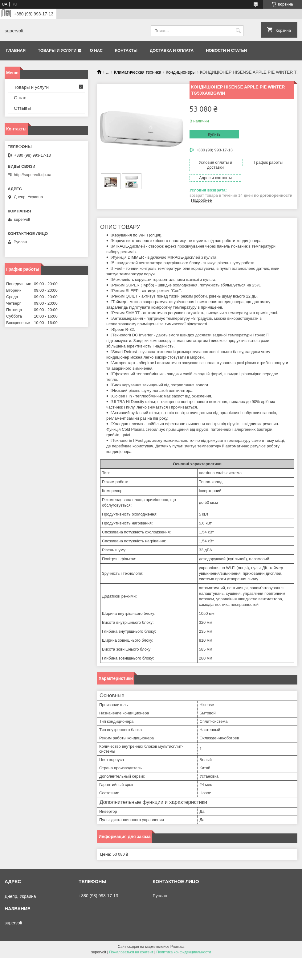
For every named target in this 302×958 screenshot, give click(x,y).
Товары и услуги (57, 50)
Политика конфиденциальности (183, 952)
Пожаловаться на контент (131, 952)
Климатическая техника (137, 72)
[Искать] (238, 30)
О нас (96, 50)
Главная (16, 50)
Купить (214, 134)
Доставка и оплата (172, 50)
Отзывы (22, 108)
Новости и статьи (226, 50)
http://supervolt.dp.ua (32, 174)
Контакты (126, 50)
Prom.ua (177, 946)
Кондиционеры (181, 72)
